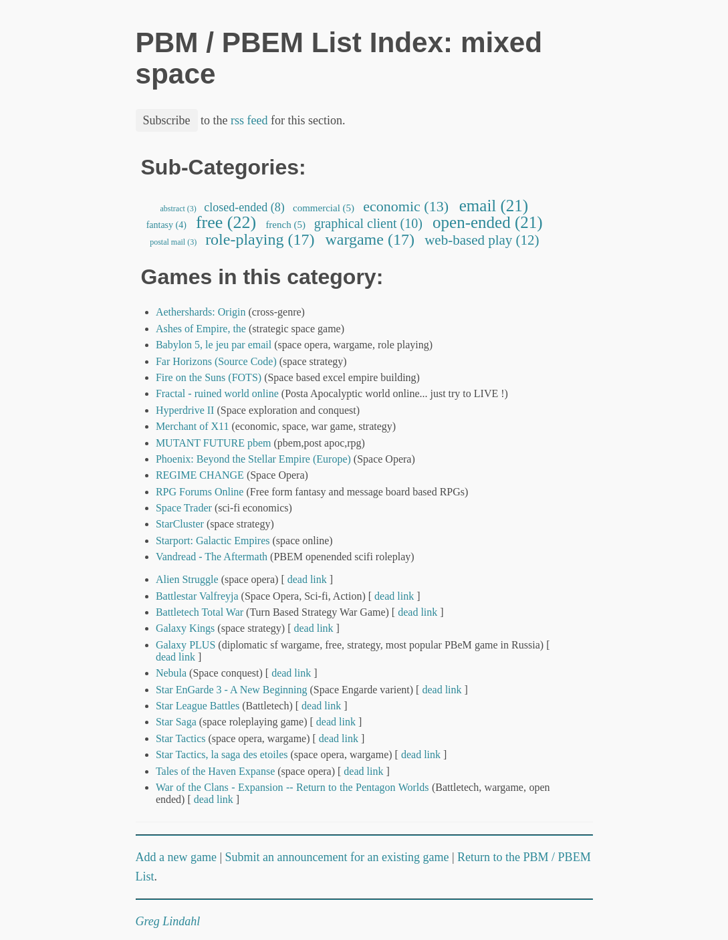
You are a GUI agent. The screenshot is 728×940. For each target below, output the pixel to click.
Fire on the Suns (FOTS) (208, 377)
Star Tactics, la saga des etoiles (222, 754)
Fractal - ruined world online (217, 393)
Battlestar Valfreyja (197, 596)
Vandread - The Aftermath (211, 556)
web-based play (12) (482, 240)
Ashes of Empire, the (201, 328)
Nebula (171, 673)
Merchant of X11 (192, 426)
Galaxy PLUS (185, 645)
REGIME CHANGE (200, 475)
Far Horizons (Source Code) (216, 361)
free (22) (225, 222)
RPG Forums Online (200, 491)
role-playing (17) (259, 239)
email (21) (494, 206)
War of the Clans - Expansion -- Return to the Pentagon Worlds (292, 787)
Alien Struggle (187, 579)
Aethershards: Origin (201, 312)
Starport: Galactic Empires (213, 540)
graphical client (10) (368, 223)
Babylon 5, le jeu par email (213, 344)
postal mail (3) (173, 242)
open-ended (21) (488, 222)
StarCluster (180, 524)
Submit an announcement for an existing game (337, 857)
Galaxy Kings (185, 628)
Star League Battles (199, 705)
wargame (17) (369, 239)
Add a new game (176, 857)
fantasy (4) (166, 225)
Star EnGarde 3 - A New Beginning (232, 689)
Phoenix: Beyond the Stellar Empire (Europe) (253, 459)
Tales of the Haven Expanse (215, 771)
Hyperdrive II (185, 410)
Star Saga (176, 721)
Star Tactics (181, 738)
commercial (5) (323, 208)
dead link (307, 579)
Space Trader (184, 507)
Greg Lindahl (168, 921)
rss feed (249, 120)
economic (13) (406, 206)
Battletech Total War (199, 612)
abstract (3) (178, 208)
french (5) (285, 224)
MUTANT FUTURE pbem (213, 443)
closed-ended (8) (244, 207)
